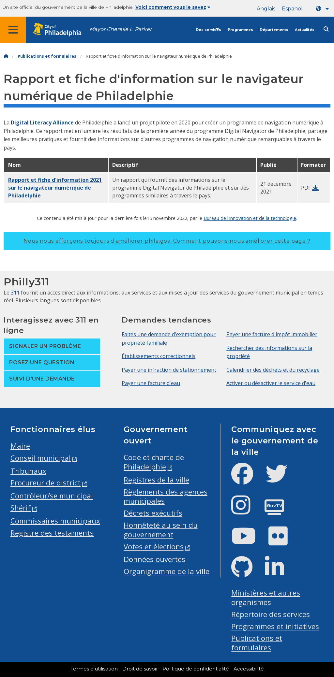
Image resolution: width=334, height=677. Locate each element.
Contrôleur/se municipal (51, 496)
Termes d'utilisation (94, 669)
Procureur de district (45, 483)
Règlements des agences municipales (165, 496)
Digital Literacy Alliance (42, 122)
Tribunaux (28, 471)
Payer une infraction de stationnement (169, 369)
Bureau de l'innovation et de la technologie (250, 218)
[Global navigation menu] (13, 30)
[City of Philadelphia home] (60, 30)
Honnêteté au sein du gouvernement (161, 530)
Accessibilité (249, 669)
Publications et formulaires (47, 56)
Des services (208, 30)
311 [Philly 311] (15, 292)
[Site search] (326, 29)
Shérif (20, 508)
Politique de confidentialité (195, 669)
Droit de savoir (140, 669)
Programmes (240, 30)
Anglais (266, 9)
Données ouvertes (154, 559)
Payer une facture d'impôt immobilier (271, 334)
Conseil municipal (40, 458)
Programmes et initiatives (275, 626)
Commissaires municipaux (55, 521)
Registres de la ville (156, 480)
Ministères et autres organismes (265, 597)
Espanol (292, 9)
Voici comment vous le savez (172, 7)
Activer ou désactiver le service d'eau (270, 383)
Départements (274, 30)
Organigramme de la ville (166, 571)
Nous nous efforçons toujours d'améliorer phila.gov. (167, 241)
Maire (20, 446)
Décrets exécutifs (153, 513)
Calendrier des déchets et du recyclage (273, 369)
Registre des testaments (52, 533)
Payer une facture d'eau (151, 383)
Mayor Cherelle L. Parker (120, 29)
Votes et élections (154, 546)
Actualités (304, 30)
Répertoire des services (270, 614)
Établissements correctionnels (158, 356)
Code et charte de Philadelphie (154, 462)
